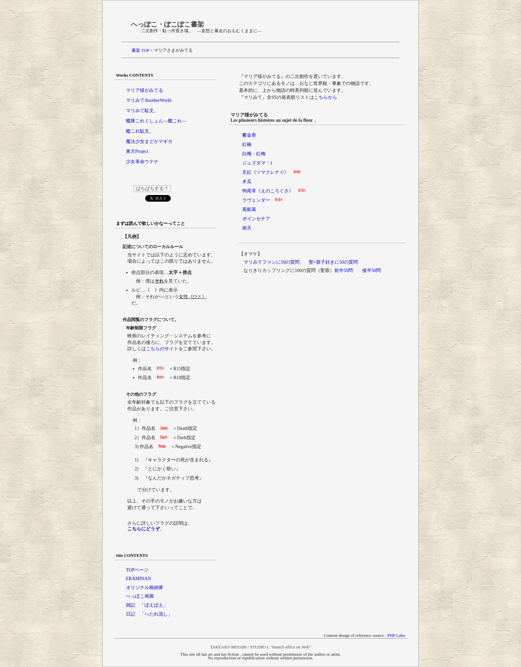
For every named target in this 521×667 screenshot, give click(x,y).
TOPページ (137, 569)
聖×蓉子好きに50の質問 (333, 262)
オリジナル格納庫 (144, 587)
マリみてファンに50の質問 (271, 262)
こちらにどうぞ (143, 528)
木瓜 (247, 181)
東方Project (137, 151)
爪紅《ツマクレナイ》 (265, 172)
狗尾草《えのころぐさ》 (267, 190)
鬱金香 (249, 135)
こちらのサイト (162, 348)
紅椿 (247, 144)
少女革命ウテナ (142, 161)
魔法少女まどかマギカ (149, 141)
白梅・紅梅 (253, 153)
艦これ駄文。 (140, 131)
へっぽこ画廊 (140, 596)
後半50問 (371, 270)
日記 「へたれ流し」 (149, 614)
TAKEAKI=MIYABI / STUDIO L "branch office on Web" (260, 646)
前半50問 (343, 270)
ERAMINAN (138, 578)
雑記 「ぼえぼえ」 (147, 605)
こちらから (325, 97)
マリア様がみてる (144, 90)
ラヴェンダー (256, 200)
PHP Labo (396, 635)
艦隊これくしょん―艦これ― (156, 120)
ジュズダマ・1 (257, 163)
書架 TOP (140, 50)
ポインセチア (256, 218)
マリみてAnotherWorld (148, 100)
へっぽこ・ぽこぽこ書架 (167, 24)
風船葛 (249, 209)
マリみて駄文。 (142, 110)
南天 (247, 228)
